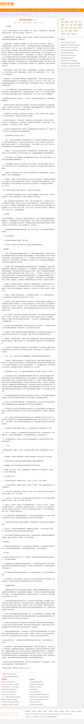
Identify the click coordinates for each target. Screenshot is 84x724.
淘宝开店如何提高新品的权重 (68, 55)
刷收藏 (62, 24)
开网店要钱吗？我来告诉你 (37, 684)
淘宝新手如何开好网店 (12, 676)
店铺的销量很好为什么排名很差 (69, 60)
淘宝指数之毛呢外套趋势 (8, 681)
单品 (62, 31)
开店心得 (46, 10)
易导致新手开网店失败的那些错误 (10, 702)
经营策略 (39, 10)
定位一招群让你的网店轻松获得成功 (11, 697)
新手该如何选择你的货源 (36, 704)
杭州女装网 (77, 10)
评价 (76, 21)
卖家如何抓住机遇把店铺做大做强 (69, 50)
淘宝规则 (8, 10)
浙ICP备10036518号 (52, 716)
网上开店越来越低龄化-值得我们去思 (39, 694)
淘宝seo (33, 10)
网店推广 (14, 10)
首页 (2, 10)
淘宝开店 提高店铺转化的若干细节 (39, 699)
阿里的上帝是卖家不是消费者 (9, 699)
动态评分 (76, 31)
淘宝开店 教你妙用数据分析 (9, 692)
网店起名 (74, 34)
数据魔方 (63, 34)
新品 (72, 21)
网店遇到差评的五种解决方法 (9, 689)
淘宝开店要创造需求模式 (67, 53)
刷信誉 (20, 10)
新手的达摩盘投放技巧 (35, 692)
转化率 (80, 27)
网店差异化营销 (34, 689)
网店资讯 (65, 10)
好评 (71, 27)
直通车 (9, 528)
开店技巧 (26, 10)
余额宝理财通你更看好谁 (67, 58)
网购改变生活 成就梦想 (36, 687)
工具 (80, 21)
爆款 (62, 21)
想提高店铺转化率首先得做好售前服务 (71, 63)
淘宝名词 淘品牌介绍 (35, 702)
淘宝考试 (52, 10)
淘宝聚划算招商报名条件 (36, 681)
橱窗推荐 (80, 24)
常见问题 (59, 10)
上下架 (66, 27)
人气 (67, 24)
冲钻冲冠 (67, 21)
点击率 (75, 27)
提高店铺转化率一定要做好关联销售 (70, 45)
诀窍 (66, 31)
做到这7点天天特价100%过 (9, 694)
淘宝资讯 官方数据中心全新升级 (10, 704)
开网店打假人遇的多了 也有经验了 (11, 684)
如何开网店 (27, 711)
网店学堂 (36, 716)
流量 (75, 24)
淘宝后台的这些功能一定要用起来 (69, 47)
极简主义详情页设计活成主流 (68, 42)
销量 (62, 27)
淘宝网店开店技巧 (11, 674)
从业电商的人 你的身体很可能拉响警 (70, 66)
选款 (71, 24)
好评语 (68, 34)
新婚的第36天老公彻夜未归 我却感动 (39, 697)
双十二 (71, 10)
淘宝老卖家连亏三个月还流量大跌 (10, 687)
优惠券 (70, 31)
